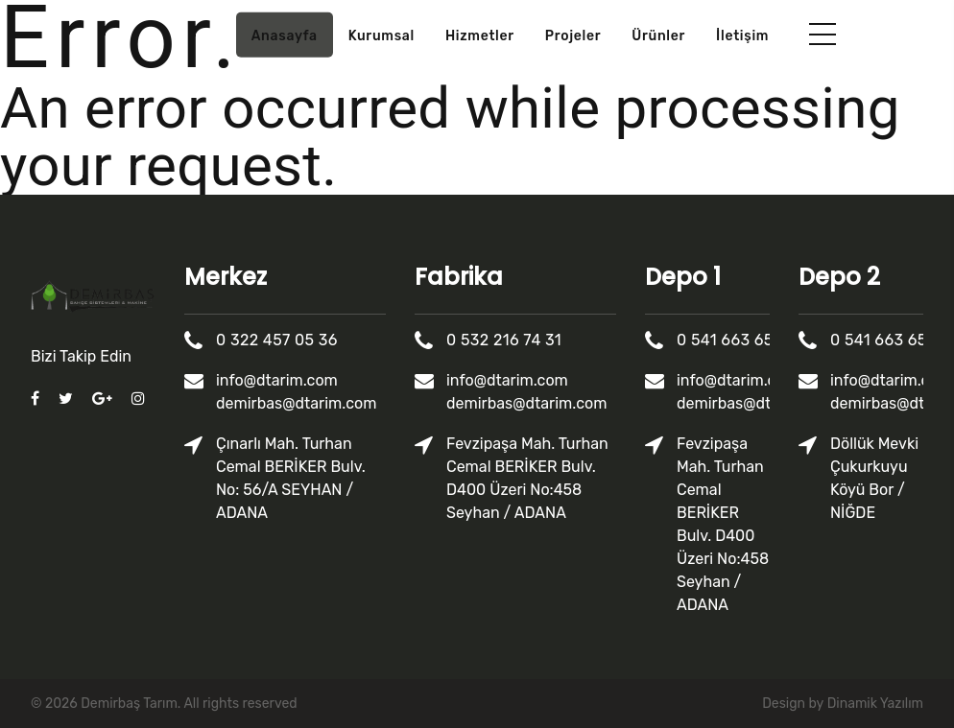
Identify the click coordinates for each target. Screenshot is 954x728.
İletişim (742, 36)
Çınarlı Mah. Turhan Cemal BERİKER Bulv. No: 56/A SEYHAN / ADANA (292, 478)
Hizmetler (479, 36)
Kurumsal (381, 36)
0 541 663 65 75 (737, 340)
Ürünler (658, 36)
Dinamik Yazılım (875, 703)
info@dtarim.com (278, 380)
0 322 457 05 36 (278, 340)
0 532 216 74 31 (504, 340)
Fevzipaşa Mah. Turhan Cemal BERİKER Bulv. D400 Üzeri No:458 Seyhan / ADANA (528, 478)
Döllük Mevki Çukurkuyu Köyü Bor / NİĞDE (875, 478)
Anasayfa (284, 36)
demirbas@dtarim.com (297, 403)
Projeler (573, 36)
